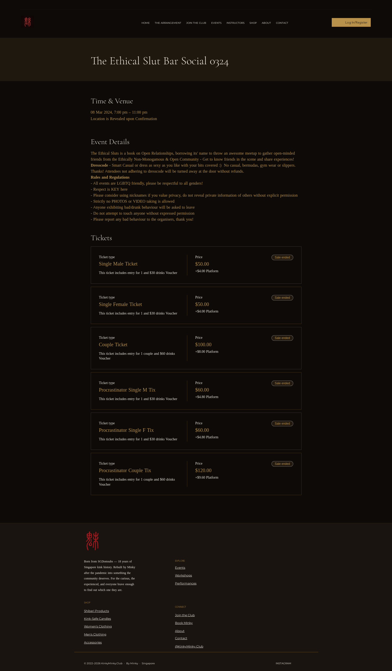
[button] (235, 23)
